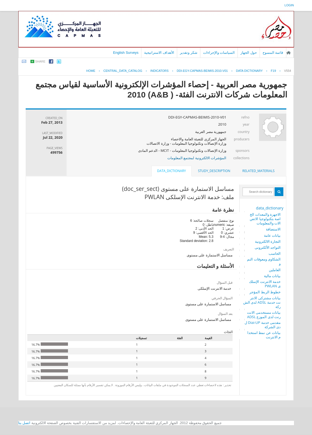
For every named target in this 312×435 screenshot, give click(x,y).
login (289, 5)
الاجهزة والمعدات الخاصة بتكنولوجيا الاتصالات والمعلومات (265, 218)
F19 (273, 70)
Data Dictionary (249, 70)
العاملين (275, 270)
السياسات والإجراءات (219, 53)
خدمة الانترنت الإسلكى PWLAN (265, 283)
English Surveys (125, 53)
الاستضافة (273, 229)
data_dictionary (269, 208)
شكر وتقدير (188, 53)
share (40, 61)
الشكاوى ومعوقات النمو (264, 261)
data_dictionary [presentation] (171, 170)
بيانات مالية (272, 276)
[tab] (258, 171)
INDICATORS (159, 70)
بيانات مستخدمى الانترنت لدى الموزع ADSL (264, 314)
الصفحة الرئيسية (288, 53)
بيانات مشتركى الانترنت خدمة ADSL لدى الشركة (262, 302)
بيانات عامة (272, 235)
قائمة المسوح (273, 53)
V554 (287, 70)
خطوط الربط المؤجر (265, 292)
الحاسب (275, 253)
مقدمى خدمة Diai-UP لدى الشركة (263, 324)
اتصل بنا (24, 423)
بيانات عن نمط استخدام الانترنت (264, 334)
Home (90, 70)
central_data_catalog (122, 70)
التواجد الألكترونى (268, 247)
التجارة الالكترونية (268, 241)
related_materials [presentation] (258, 170)
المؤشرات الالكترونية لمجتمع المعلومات (196, 157)
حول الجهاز (248, 53)
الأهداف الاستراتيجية (159, 53)
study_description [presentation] (214, 170)
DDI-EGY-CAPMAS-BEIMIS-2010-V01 (202, 70)
